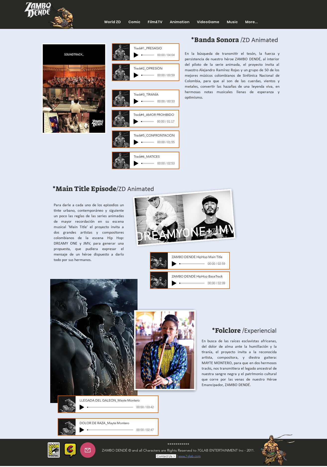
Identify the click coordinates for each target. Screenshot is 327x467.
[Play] (136, 55)
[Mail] (87, 450)
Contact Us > (166, 456)
